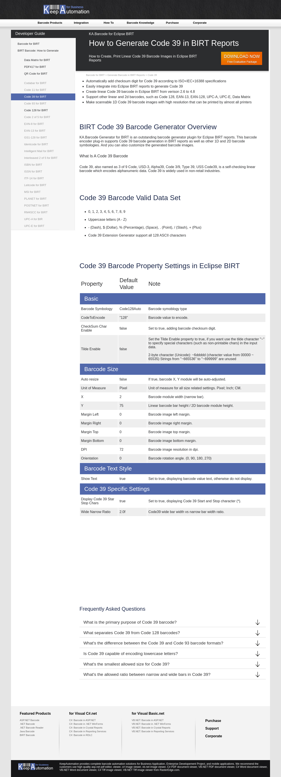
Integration (81, 22)
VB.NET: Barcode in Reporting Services (153, 731)
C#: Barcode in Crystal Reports (86, 727)
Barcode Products (50, 22)
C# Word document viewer (251, 766)
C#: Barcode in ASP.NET (82, 720)
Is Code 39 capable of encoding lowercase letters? (172, 654)
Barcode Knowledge (140, 22)
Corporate (200, 22)
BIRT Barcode (27, 735)
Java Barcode (27, 731)
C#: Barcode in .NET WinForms (86, 724)
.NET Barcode (27, 724)
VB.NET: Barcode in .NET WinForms (151, 724)
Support (212, 728)
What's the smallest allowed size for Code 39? (172, 664)
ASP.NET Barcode (29, 720)
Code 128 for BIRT (36, 110)
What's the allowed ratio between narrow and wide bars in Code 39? (172, 674)
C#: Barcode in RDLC (80, 735)
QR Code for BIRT (35, 73)
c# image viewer (131, 766)
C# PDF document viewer (182, 766)
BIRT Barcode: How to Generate (38, 50)
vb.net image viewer (154, 766)
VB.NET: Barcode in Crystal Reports (151, 727)
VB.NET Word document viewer (77, 770)
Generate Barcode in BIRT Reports (126, 75)
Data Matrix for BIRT (37, 60)
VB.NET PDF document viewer (216, 766)
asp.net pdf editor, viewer (106, 766)
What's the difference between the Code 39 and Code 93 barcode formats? (172, 643)
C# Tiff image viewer (110, 770)
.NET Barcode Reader (31, 727)
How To (109, 22)
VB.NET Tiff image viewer (138, 770)
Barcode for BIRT (29, 43)
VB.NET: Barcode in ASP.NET (148, 720)
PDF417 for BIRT (35, 66)
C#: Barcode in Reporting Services (87, 731)
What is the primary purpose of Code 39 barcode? (172, 622)
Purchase (172, 22)
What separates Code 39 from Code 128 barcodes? (172, 633)
